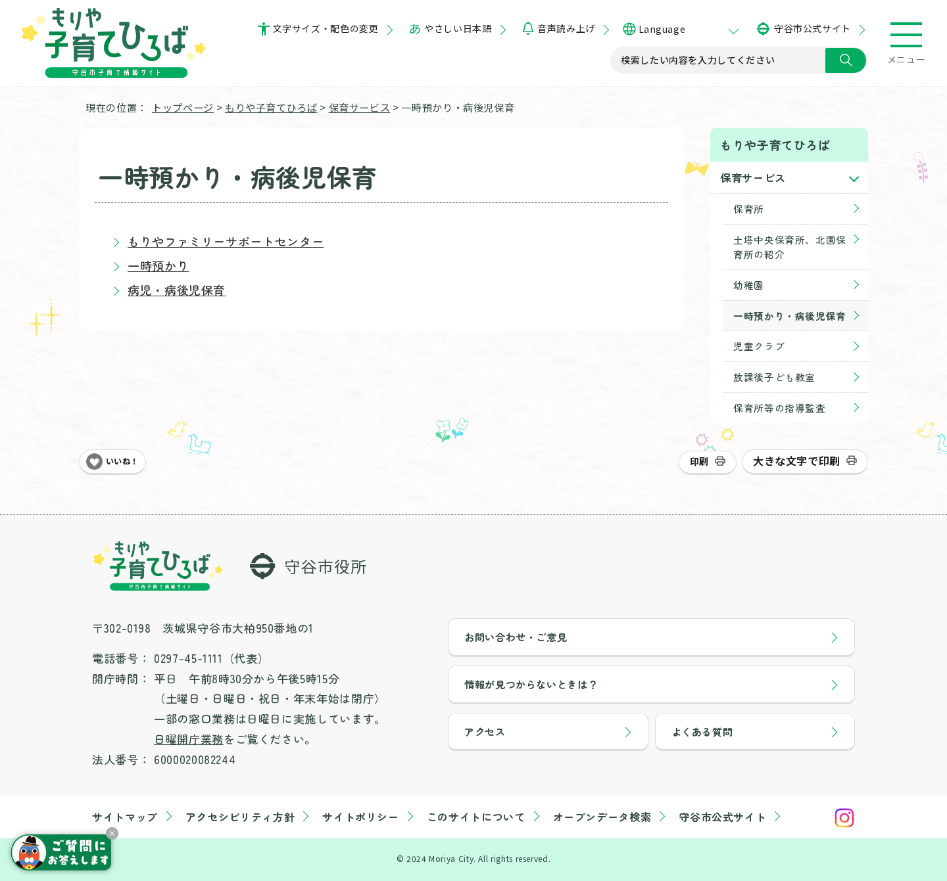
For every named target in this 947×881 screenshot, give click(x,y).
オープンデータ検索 (602, 817)
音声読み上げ (566, 28)
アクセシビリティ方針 (240, 817)
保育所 (748, 208)
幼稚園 (748, 285)
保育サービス (360, 107)
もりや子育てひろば (271, 107)
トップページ (183, 107)
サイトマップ (125, 817)
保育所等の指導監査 (779, 408)
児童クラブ (759, 346)
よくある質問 (702, 731)
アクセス (485, 731)
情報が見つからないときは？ (531, 684)
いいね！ (122, 461)
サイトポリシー (360, 817)
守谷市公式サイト (812, 28)
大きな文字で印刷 (796, 460)
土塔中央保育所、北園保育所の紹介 (789, 247)
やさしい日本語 (457, 28)
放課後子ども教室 (774, 377)
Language (662, 28)
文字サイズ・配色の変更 (326, 28)
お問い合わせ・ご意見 (515, 636)
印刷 (699, 461)
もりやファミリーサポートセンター (226, 241)
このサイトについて (476, 817)
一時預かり (158, 265)
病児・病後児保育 (177, 289)
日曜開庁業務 (189, 739)
